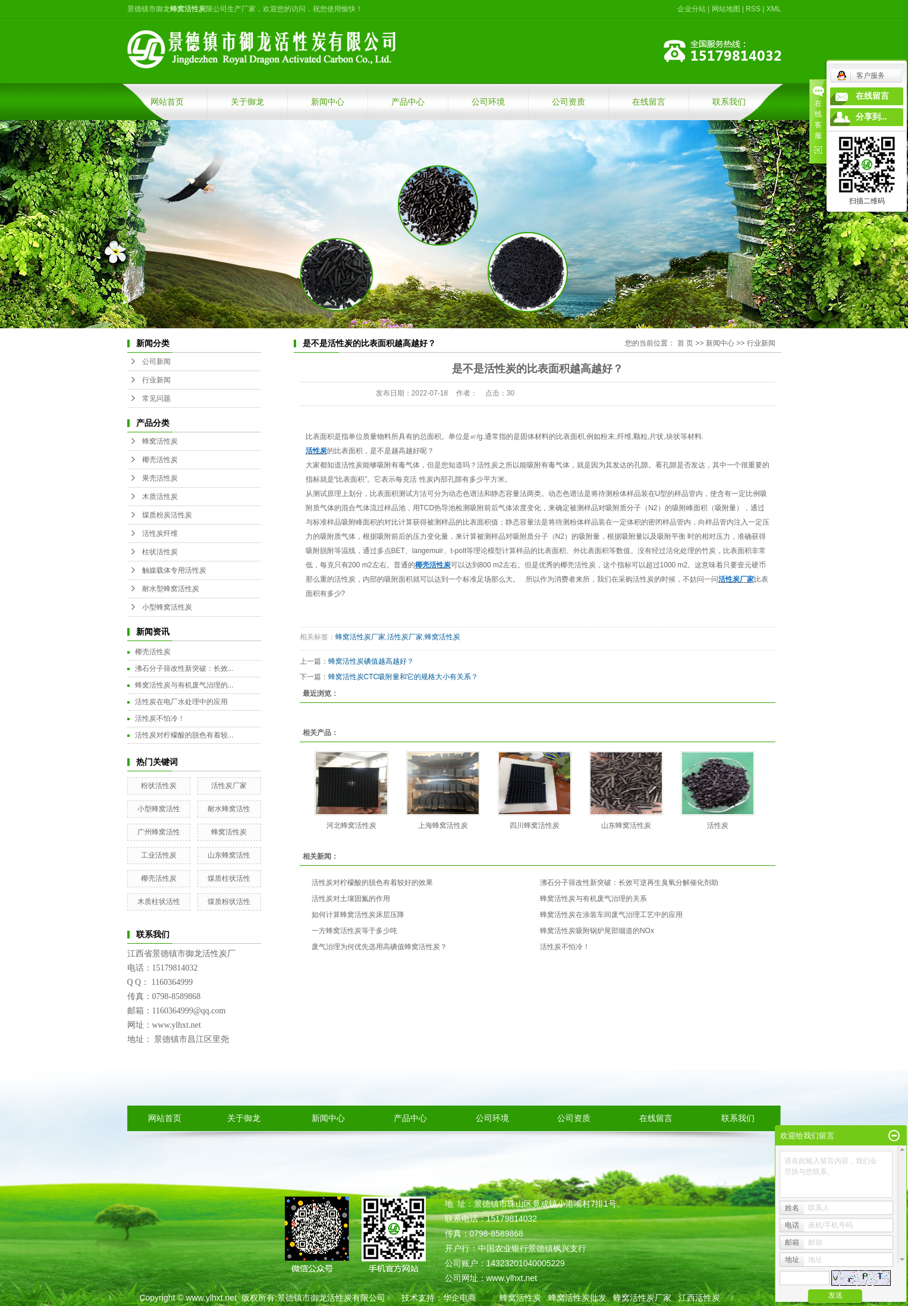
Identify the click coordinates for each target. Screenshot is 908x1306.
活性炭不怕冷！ (160, 718)
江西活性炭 (699, 1297)
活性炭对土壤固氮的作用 (351, 898)
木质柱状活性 (158, 901)
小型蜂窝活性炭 (167, 607)
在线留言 (648, 101)
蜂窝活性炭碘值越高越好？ (371, 661)
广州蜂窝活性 (158, 832)
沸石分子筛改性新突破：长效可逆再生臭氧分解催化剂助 (629, 882)
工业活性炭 (159, 855)
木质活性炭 (160, 496)
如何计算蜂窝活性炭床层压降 (358, 915)
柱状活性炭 (160, 552)
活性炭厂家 (229, 785)
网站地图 (726, 9)
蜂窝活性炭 (160, 441)
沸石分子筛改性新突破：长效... (184, 668)
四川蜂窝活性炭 (535, 825)
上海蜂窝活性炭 (443, 825)
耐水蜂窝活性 (229, 809)
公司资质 (568, 101)
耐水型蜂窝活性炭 (170, 589)
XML (773, 9)
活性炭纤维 (160, 533)
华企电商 (459, 1297)
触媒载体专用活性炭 (174, 570)
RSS (753, 9)
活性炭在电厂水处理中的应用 (181, 702)
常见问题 (156, 398)
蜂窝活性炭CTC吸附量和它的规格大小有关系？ (403, 677)
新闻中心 (327, 101)
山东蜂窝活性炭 (626, 825)
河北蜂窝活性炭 (351, 825)
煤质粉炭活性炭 (167, 515)
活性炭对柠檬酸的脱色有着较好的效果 (372, 882)
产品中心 (408, 101)
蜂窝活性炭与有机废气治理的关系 (593, 898)
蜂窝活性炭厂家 (360, 637)
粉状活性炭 (159, 785)
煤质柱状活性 (229, 878)
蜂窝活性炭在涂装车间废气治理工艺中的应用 (611, 915)
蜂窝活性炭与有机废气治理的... (184, 685)
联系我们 (729, 101)
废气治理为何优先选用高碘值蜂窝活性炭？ (379, 947)
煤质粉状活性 (229, 901)
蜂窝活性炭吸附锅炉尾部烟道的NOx (597, 931)
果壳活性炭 (160, 478)
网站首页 (167, 101)
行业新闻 (156, 380)
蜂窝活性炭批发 (577, 1297)
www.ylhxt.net (211, 1297)
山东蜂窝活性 (229, 855)
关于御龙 (247, 101)
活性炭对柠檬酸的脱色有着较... (184, 735)
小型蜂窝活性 (158, 809)
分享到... (871, 116)
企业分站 (691, 9)
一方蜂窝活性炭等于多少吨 (354, 931)
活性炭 (717, 825)
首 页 (685, 343)
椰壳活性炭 (160, 460)
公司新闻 (156, 361)
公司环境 (488, 101)
